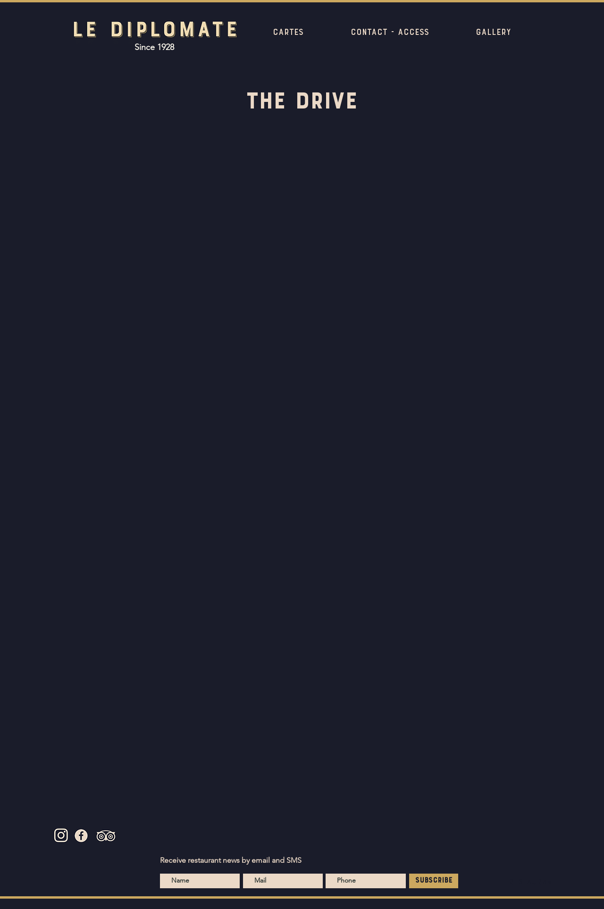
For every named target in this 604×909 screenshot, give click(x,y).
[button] (288, 32)
